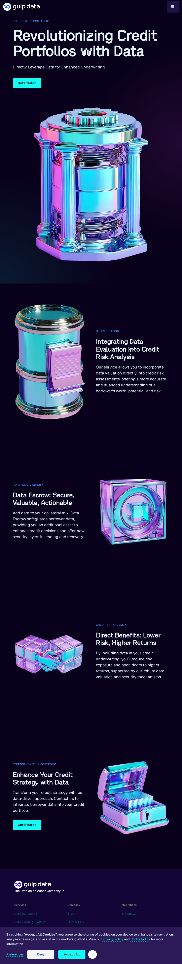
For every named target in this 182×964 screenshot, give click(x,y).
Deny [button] (41, 954)
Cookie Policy (140, 939)
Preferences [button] (15, 954)
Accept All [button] (72, 954)
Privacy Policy (112, 939)
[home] (85, 7)
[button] (173, 7)
